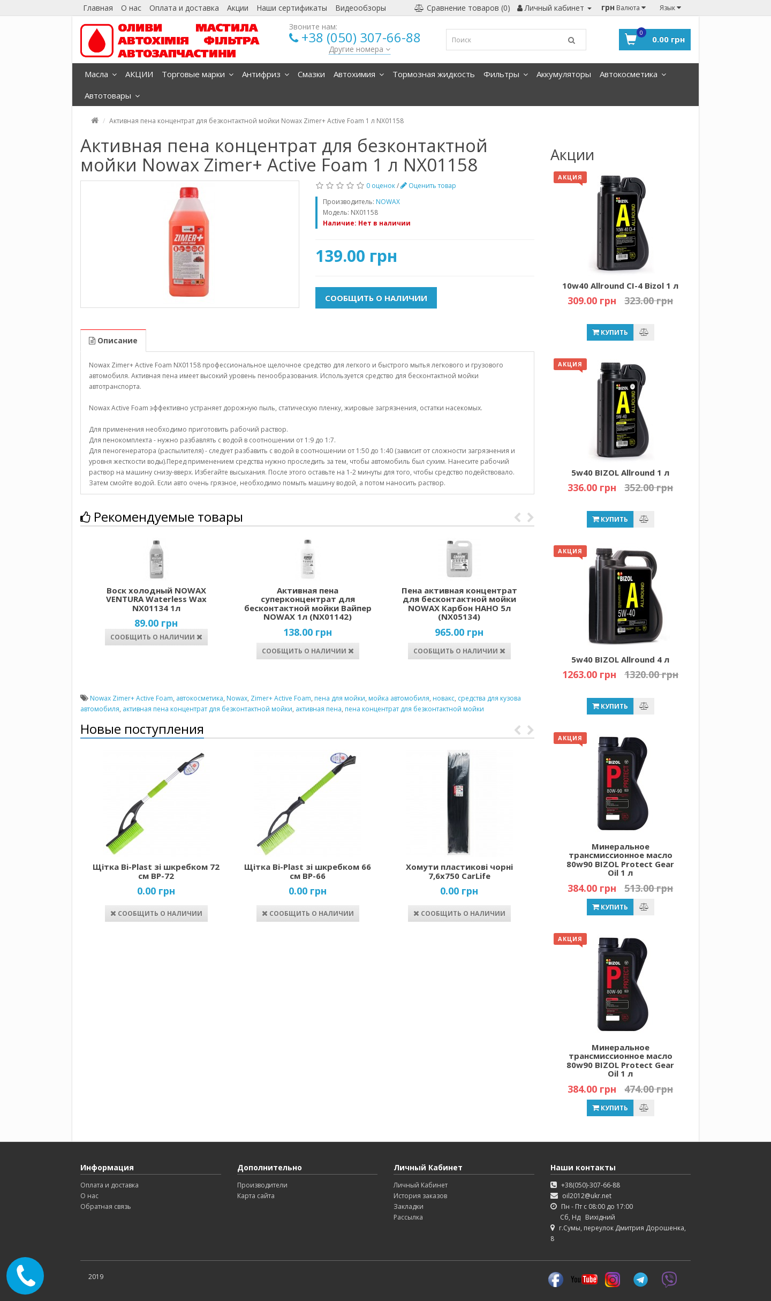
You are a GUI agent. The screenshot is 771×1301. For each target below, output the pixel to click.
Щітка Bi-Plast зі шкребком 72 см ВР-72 (156, 871)
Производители (262, 1185)
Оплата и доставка (184, 8)
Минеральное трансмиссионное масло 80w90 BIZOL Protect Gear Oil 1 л (620, 859)
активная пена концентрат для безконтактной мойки (207, 708)
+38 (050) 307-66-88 (361, 37)
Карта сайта (256, 1195)
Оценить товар (428, 185)
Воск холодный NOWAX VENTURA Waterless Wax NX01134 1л (156, 599)
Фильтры (505, 74)
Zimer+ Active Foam (281, 698)
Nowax (236, 698)
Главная (98, 8)
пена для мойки (339, 698)
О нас (131, 8)
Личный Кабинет (421, 1185)
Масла (101, 74)
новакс (444, 698)
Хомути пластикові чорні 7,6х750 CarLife (459, 871)
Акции (237, 8)
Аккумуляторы (563, 74)
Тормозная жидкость (433, 74)
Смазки (311, 74)
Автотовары (112, 95)
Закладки (409, 1206)
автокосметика (199, 698)
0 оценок (380, 185)
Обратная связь (105, 1206)
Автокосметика (633, 74)
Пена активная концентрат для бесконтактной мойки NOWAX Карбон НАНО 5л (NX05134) (459, 603)
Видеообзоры (360, 8)
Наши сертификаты (291, 8)
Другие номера (359, 49)
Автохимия (359, 74)
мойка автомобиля (398, 698)
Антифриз (265, 74)
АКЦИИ (139, 74)
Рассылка (408, 1217)
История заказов (420, 1195)
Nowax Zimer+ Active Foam (131, 698)
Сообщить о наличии (376, 297)
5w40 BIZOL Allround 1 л (620, 472)
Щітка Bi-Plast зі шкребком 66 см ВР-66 (307, 871)
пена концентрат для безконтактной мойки (414, 708)
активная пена (319, 708)
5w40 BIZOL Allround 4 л (620, 659)
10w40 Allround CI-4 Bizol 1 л (620, 285)
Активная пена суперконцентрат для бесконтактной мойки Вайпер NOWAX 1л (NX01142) (308, 603)
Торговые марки (197, 74)
